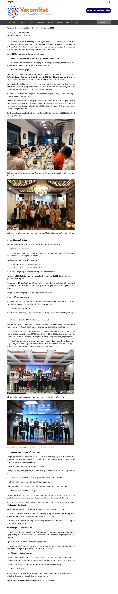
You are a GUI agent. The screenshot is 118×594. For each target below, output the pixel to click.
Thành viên (41, 22)
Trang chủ (10, 2)
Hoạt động (23, 22)
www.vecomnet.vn (48, 272)
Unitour (69, 22)
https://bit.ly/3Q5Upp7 (47, 580)
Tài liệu (76, 22)
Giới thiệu (13, 22)
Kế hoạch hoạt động (22, 28)
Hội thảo (51, 22)
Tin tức (32, 22)
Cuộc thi (60, 22)
